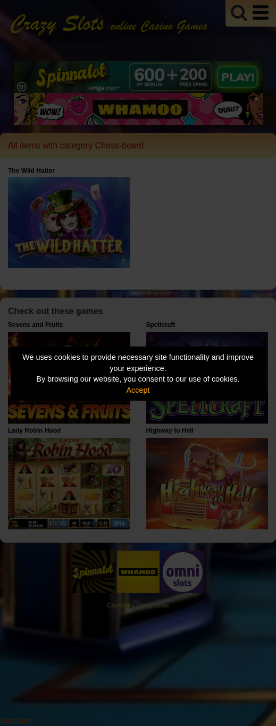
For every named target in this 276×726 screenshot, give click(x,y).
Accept (138, 390)
